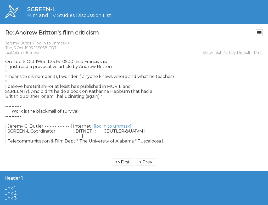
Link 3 (10, 198)
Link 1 (10, 188)
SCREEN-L (41, 9)
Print (258, 52)
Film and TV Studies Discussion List (69, 15)
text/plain (13, 52)
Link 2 (10, 193)
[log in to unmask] (51, 43)
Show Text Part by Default (226, 52)
